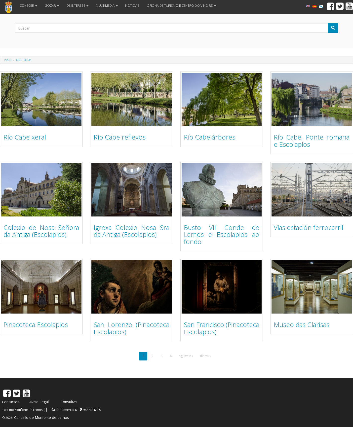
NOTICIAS (132, 5)
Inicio (7, 60)
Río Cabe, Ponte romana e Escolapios (312, 141)
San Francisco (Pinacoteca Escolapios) (222, 328)
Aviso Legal (39, 401)
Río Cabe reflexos (120, 137)
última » (205, 356)
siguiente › (186, 356)
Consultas (69, 401)
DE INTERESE (77, 5)
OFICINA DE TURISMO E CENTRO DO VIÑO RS (181, 5)
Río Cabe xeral (24, 137)
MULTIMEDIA (107, 5)
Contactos (10, 401)
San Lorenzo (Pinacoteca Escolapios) (131, 328)
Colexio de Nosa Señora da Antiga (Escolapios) (41, 231)
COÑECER (28, 5)
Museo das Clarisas (301, 324)
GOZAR (52, 5)
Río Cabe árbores (209, 137)
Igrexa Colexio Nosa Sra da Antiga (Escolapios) (131, 231)
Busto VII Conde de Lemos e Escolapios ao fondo (222, 234)
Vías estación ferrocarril (308, 227)
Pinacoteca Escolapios (35, 324)
